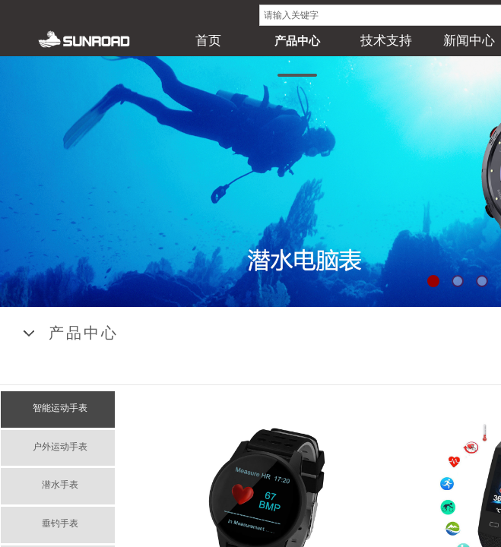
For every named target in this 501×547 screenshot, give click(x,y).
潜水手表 (60, 484)
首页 (208, 40)
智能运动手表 (60, 408)
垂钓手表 (60, 523)
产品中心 (297, 40)
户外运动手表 (60, 446)
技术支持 (386, 40)
